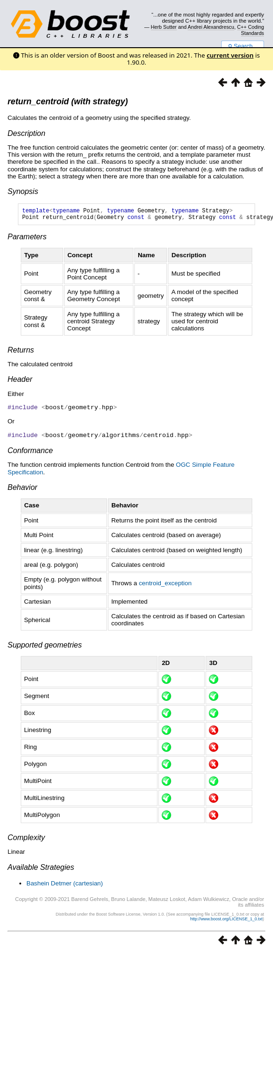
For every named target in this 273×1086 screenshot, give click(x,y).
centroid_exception (165, 585)
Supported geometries (45, 647)
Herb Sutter (164, 27)
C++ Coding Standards (250, 29)
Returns (21, 353)
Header (20, 382)
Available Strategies (41, 869)
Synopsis (23, 191)
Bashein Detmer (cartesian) (64, 885)
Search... (242, 46)
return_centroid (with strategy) (68, 101)
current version (230, 55)
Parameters (27, 240)
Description (26, 133)
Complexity (26, 839)
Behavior (22, 489)
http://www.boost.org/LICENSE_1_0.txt (226, 920)
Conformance (30, 452)
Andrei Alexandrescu (211, 27)
